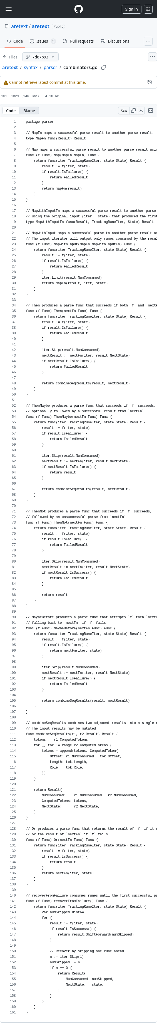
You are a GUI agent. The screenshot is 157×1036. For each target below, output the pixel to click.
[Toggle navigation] (8, 9)
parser (50, 67)
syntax (31, 67)
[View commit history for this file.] (149, 82)
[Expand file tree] (10, 56)
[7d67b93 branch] (40, 56)
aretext (19, 26)
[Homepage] (78, 9)
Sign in (131, 9)
